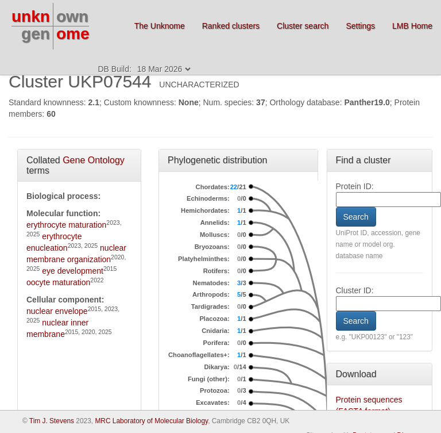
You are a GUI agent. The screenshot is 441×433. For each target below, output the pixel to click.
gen (35, 34)
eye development (72, 270)
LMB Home (412, 25)
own (72, 16)
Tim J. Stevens (51, 421)
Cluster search (302, 25)
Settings (360, 25)
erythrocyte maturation (66, 224)
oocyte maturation (58, 282)
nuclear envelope (57, 311)
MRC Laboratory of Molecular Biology (151, 421)
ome (73, 34)
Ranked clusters (231, 25)
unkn (30, 16)
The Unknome (159, 25)
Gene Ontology (94, 160)
